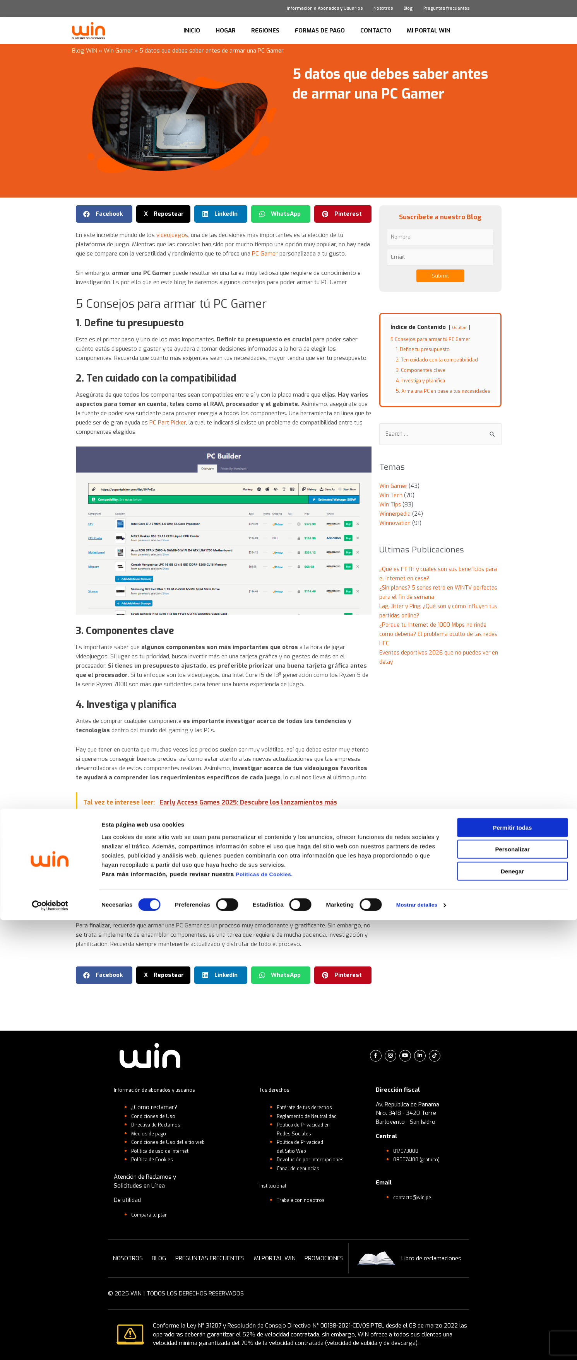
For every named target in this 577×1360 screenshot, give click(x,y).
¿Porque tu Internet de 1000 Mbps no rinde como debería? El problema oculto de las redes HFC (440, 642)
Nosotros (383, 8)
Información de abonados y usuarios (161, 1090)
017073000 (407, 1151)
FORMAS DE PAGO (320, 30)
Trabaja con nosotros (305, 1200)
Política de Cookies (155, 1159)
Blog (408, 8)
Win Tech (391, 503)
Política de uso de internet (165, 1151)
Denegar (512, 1310)
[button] (104, 214)
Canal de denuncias (301, 1168)
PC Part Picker (167, 422)
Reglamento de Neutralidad (312, 1116)
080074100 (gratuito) (421, 1159)
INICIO (191, 30)
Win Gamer (118, 51)
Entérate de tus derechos (309, 1107)
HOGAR (226, 30)
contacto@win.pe (415, 1197)
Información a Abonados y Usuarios (325, 8)
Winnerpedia (395, 522)
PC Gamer (265, 253)
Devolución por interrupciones (315, 1159)
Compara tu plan (152, 1215)
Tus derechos (277, 1090)
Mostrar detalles (419, 1344)
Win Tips (390, 512)
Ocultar (460, 327)
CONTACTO (375, 30)
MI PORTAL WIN (428, 30)
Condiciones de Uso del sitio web (173, 1142)
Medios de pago (152, 1133)
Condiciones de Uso (156, 1116)
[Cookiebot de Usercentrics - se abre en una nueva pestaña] (50, 1345)
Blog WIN (84, 51)
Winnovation (395, 531)
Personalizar (512, 1289)
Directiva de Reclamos (160, 1124)
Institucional (275, 1186)
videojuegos (172, 235)
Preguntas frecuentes (446, 8)
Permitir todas (512, 1267)
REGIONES (265, 30)
